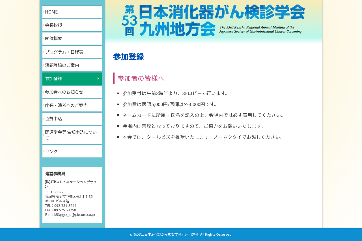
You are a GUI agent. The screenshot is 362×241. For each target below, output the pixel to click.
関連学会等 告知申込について (71, 135)
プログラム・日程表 (64, 52)
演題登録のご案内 (62, 65)
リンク (51, 151)
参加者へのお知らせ (64, 92)
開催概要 (53, 38)
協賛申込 (53, 118)
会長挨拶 (53, 25)
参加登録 (53, 78)
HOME (51, 11)
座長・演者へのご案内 (66, 105)
